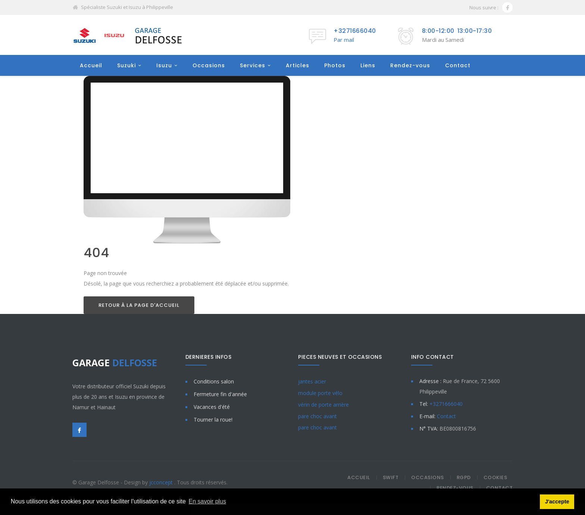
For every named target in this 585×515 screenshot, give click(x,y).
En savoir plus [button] (207, 501)
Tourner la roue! (213, 419)
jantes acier (312, 381)
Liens (367, 66)
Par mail (344, 39)
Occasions (209, 66)
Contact (457, 66)
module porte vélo (320, 393)
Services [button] (252, 66)
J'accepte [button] (557, 502)
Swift (391, 477)
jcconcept (161, 482)
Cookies (495, 477)
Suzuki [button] (126, 66)
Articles (297, 66)
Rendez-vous (410, 66)
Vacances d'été (212, 407)
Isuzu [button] (164, 66)
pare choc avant (317, 416)
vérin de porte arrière (323, 404)
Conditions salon (214, 381)
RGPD (464, 477)
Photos (334, 66)
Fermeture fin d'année (220, 394)
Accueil (91, 66)
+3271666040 (355, 31)
